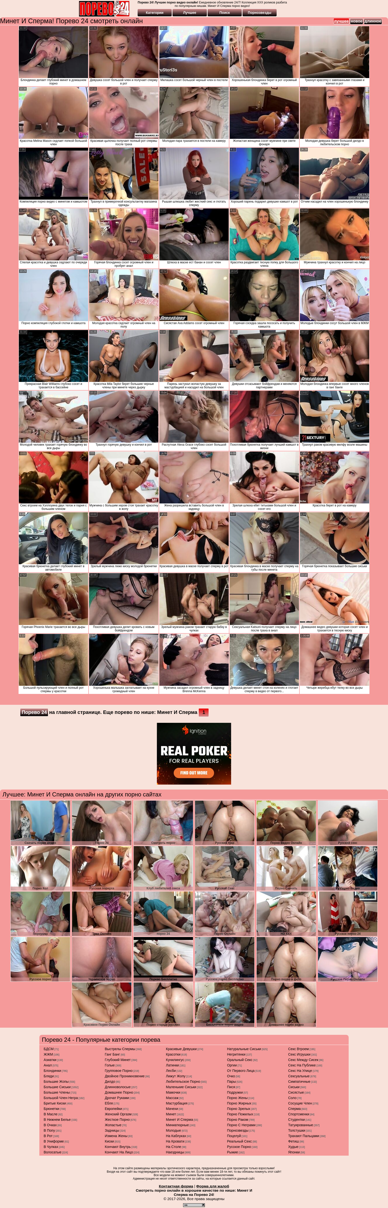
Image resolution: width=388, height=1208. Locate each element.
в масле (51, 1114)
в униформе (54, 1141)
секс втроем (298, 1049)
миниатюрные (177, 1125)
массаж (172, 1098)
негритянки (236, 1054)
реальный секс (239, 1141)
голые (110, 1065)
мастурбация (177, 1103)
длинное (372, 21)
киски (109, 1141)
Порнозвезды (259, 13)
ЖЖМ (48, 1054)
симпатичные (299, 1081)
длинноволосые (118, 1087)
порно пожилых (240, 1114)
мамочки (173, 1092)
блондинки (52, 1071)
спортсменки (298, 1114)
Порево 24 (34, 712)
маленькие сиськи (181, 1087)
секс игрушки (299, 1054)
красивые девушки (181, 1049)
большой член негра (61, 1098)
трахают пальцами (303, 1136)
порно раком (237, 1120)
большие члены (57, 1092)
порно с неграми (241, 1125)
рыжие (232, 1152)
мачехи (172, 1109)
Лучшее (189, 13)
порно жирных (239, 1103)
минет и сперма (179, 1120)
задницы (112, 1130)
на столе (173, 1147)
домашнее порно (119, 1092)
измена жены (116, 1136)
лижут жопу (176, 1076)
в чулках (51, 1147)
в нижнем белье (57, 1120)
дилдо (110, 1081)
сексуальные (299, 1076)
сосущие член (300, 1103)
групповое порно (119, 1071)
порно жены (237, 1098)
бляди (49, 1076)
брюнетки (51, 1109)
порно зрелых (238, 1109)
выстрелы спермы (120, 1049)
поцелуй (234, 1136)
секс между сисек (303, 1060)
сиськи (294, 1087)
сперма (294, 1109)
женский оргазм (118, 1114)
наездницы (175, 1152)
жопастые (113, 1125)
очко (231, 1076)
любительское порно (183, 1081)
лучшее (341, 21)
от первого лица (241, 1071)
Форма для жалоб (212, 1186)
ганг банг (112, 1054)
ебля (109, 1103)
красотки (173, 1054)
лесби (171, 1071)
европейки (113, 1109)
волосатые (53, 1152)
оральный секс (240, 1060)
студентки (296, 1120)
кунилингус (175, 1060)
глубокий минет (118, 1060)
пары (231, 1081)
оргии (232, 1065)
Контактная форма (176, 1186)
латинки (172, 1065)
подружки (235, 1092)
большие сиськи (57, 1087)
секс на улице (300, 1071)
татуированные (300, 1125)
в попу (49, 1130)
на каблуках (176, 1136)
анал (48, 1065)
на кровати (175, 1141)
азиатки (50, 1060)
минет (171, 1114)
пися (231, 1087)
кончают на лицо (119, 1152)
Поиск (224, 13)
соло (292, 1098)
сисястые (296, 1092)
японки (294, 1152)
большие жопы (56, 1081)
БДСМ (49, 1049)
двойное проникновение (125, 1076)
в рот (48, 1136)
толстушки (296, 1130)
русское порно (239, 1147)
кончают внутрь (118, 1147)
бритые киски (55, 1103)
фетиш (293, 1141)
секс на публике (302, 1065)
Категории (155, 13)
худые (293, 1147)
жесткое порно (117, 1120)
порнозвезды (238, 1130)
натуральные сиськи (244, 1049)
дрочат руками (117, 1098)
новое (357, 21)
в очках (50, 1125)
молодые (173, 1130)
